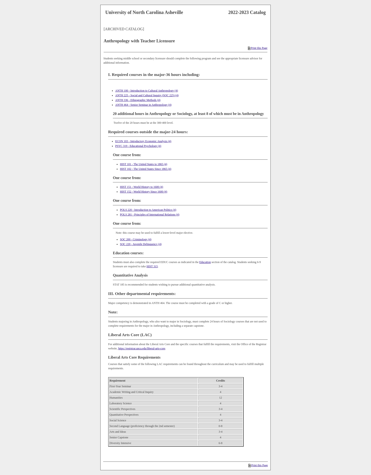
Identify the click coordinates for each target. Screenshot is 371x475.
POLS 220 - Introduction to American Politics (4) (148, 209)
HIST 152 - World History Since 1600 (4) (143, 191)
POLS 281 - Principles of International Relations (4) (149, 214)
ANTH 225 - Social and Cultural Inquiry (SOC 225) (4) (147, 95)
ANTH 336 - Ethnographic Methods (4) (137, 100)
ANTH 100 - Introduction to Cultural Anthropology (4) (146, 90)
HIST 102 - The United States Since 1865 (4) (145, 169)
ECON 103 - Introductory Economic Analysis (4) (143, 141)
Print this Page (257, 48)
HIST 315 (152, 266)
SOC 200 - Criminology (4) (135, 239)
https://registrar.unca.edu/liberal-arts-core (141, 348)
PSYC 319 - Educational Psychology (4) (138, 146)
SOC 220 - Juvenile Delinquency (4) (141, 244)
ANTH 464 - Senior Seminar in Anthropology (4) (143, 104)
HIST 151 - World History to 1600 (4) (141, 187)
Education (205, 262)
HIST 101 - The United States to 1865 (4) (143, 164)
